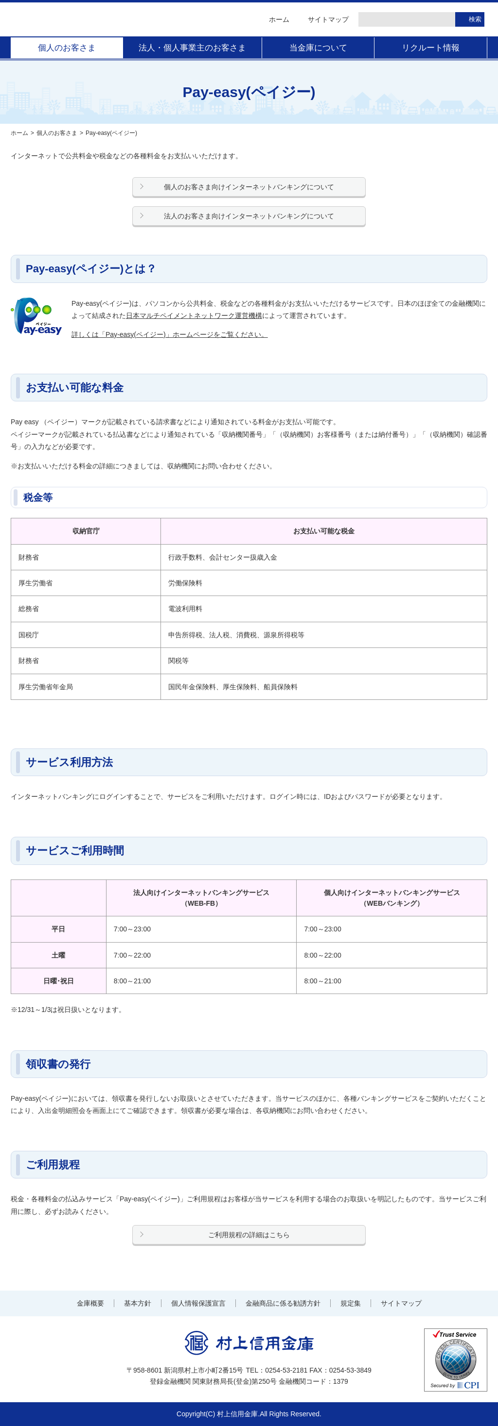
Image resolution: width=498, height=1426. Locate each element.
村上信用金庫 (249, 1343)
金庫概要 (90, 1303)
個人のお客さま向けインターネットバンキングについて (249, 187)
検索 (475, 19)
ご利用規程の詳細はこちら (249, 1235)
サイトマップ (328, 19)
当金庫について (318, 47)
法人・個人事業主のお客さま (192, 47)
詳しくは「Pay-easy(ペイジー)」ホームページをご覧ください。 (169, 334)
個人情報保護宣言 (198, 1303)
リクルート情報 (431, 47)
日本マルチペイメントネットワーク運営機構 (194, 315)
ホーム (279, 19)
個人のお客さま (67, 47)
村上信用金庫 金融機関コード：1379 (108, 19)
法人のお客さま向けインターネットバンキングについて (249, 216)
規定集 (350, 1303)
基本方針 (137, 1303)
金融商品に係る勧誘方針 (283, 1303)
